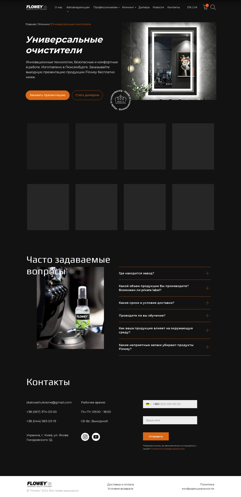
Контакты (173, 7)
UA (195, 7)
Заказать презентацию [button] (47, 95)
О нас (58, 7)
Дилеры (144, 7)
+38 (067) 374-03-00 (41, 412)
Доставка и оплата (120, 484)
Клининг (128, 7)
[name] (170, 420)
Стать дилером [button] (87, 95)
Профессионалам (105, 7)
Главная (31, 24)
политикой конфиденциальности (167, 448)
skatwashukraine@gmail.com (49, 402)
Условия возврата (120, 488)
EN (189, 7)
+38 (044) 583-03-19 (41, 421)
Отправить (156, 436)
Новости (158, 7)
